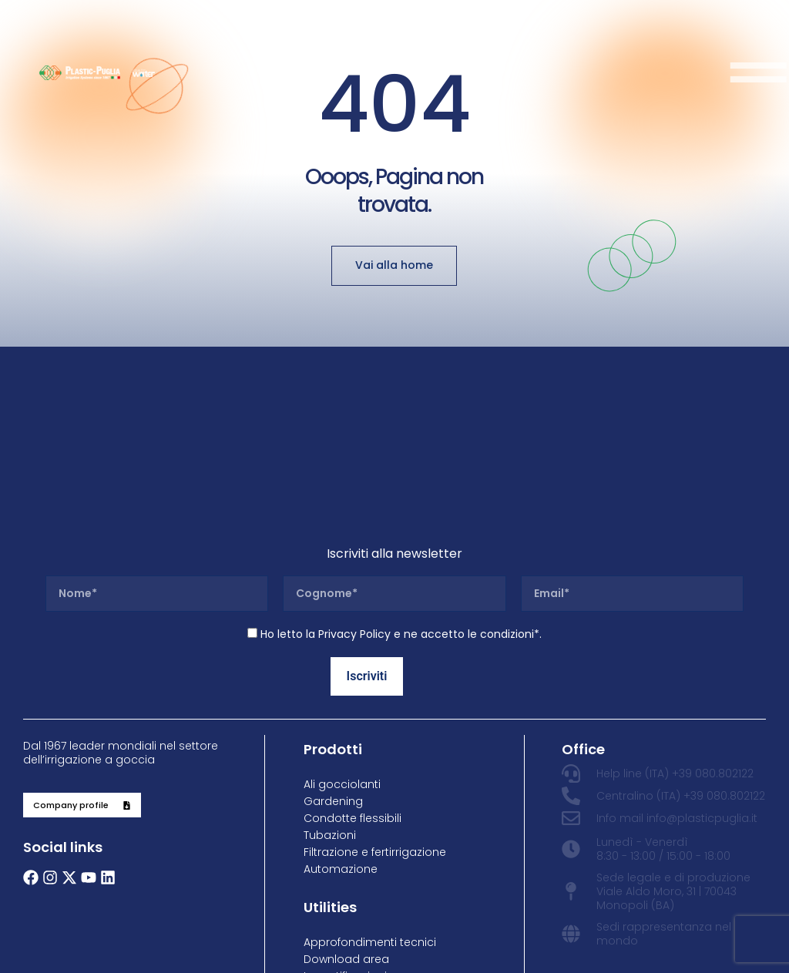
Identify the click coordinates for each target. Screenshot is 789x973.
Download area (346, 959)
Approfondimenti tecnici (370, 942)
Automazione (341, 869)
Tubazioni (330, 835)
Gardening (333, 801)
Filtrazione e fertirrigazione (375, 852)
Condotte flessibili (352, 818)
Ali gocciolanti (342, 784)
